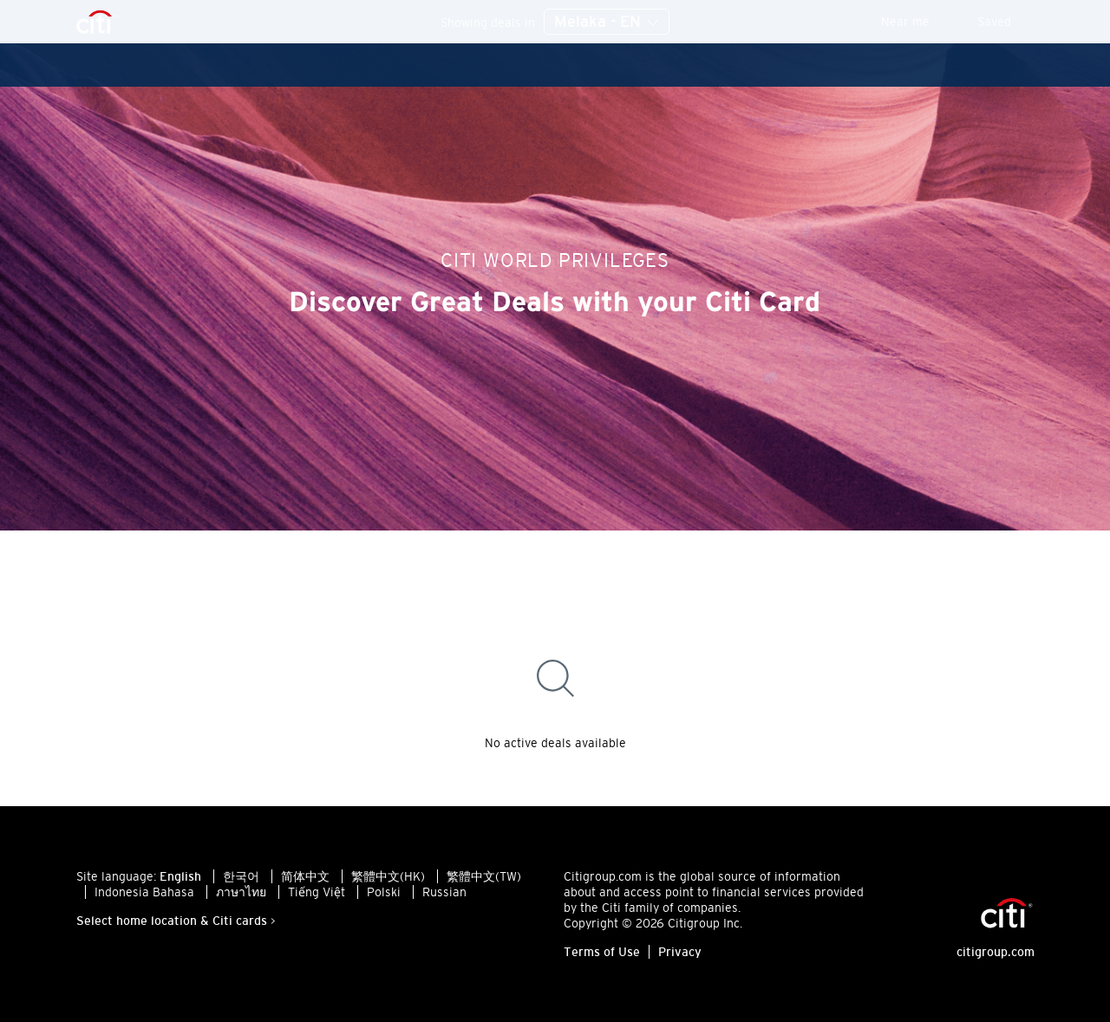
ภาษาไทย (241, 892)
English (180, 876)
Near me (917, 22)
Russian (444, 892)
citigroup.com (996, 952)
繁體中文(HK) (388, 876)
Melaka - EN (606, 22)
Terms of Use (602, 952)
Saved (1006, 22)
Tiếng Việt (316, 892)
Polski (384, 892)
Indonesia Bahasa (144, 892)
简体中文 (305, 876)
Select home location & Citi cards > (176, 921)
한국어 (241, 876)
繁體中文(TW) (484, 876)
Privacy (680, 952)
